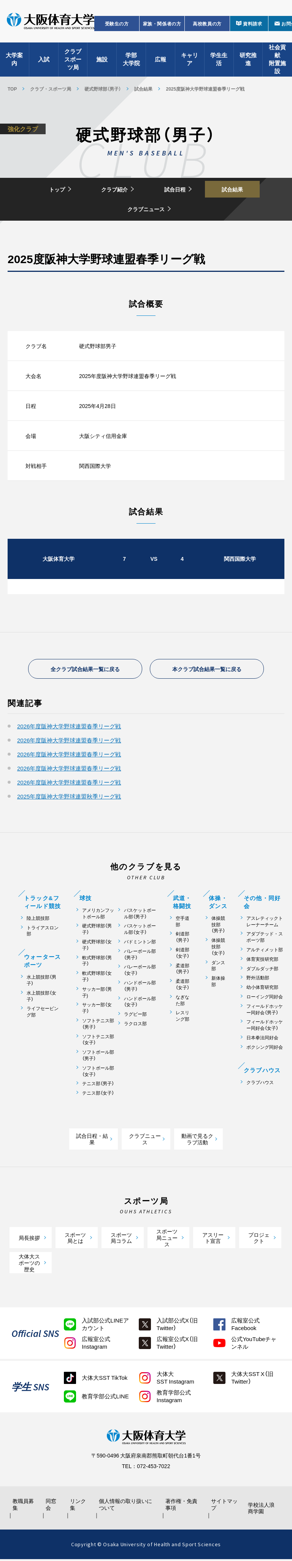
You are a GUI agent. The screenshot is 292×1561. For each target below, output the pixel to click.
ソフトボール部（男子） (98, 1056)
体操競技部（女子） (218, 947)
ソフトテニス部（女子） (98, 1040)
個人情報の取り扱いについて (127, 1506)
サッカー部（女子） (97, 1009)
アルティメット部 (264, 951)
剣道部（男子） (182, 938)
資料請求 (252, 25)
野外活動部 (257, 979)
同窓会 (51, 1506)
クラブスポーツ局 (72, 61)
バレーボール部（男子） (140, 955)
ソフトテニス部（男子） (98, 1025)
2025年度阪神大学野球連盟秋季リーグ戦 (69, 798)
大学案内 (14, 61)
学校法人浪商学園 (262, 1509)
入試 (43, 60)
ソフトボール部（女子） (98, 1072)
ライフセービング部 (43, 1013)
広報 (160, 60)
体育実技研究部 (262, 960)
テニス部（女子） (98, 1094)
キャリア (189, 61)
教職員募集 (24, 1506)
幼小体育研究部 (262, 988)
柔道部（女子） (182, 985)
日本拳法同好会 (262, 1039)
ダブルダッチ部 (262, 969)
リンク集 (79, 1506)
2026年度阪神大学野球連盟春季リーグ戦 (69, 727)
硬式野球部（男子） (102, 88)
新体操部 (218, 982)
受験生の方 (117, 25)
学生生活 (218, 61)
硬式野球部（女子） (97, 946)
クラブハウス (260, 1083)
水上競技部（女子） (41, 997)
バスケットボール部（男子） (140, 914)
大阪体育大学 (50, 23)
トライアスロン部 (43, 932)
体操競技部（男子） (218, 925)
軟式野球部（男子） (97, 961)
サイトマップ (222, 1506)
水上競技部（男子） (41, 981)
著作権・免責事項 (182, 1506)
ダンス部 (218, 966)
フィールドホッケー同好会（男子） (264, 1010)
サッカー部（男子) (97, 993)
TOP (12, 88)
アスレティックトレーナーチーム (264, 922)
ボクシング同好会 (264, 1048)
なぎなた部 (182, 1001)
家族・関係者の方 (162, 25)
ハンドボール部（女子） (140, 1002)
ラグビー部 (135, 1015)
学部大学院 (131, 61)
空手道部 (182, 922)
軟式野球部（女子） (97, 977)
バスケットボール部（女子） (140, 930)
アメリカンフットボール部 (98, 914)
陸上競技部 (38, 919)
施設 (102, 60)
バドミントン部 (140, 943)
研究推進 (248, 61)
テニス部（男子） (98, 1085)
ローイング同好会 (264, 998)
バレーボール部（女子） (140, 971)
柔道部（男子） (182, 969)
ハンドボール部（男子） (140, 987)
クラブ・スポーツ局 (50, 88)
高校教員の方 (207, 25)
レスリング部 (182, 1017)
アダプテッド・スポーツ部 (264, 938)
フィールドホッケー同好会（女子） (264, 1026)
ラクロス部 (135, 1025)
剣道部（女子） (182, 954)
